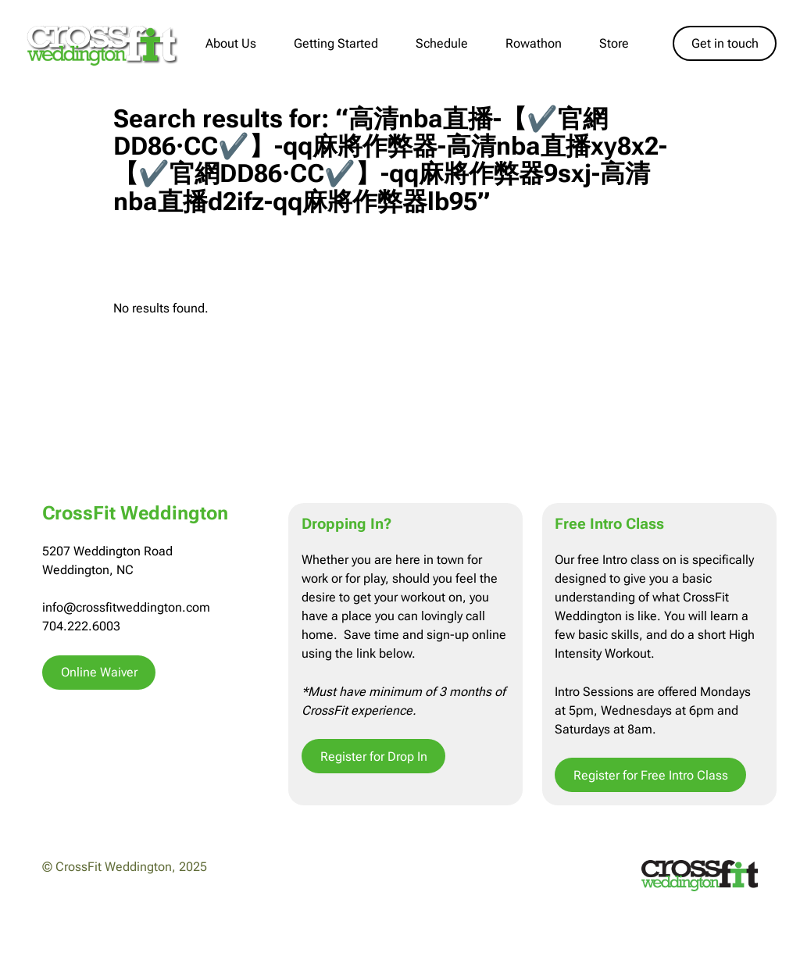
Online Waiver (99, 672)
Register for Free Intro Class (650, 775)
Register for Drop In (373, 756)
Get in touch (725, 43)
